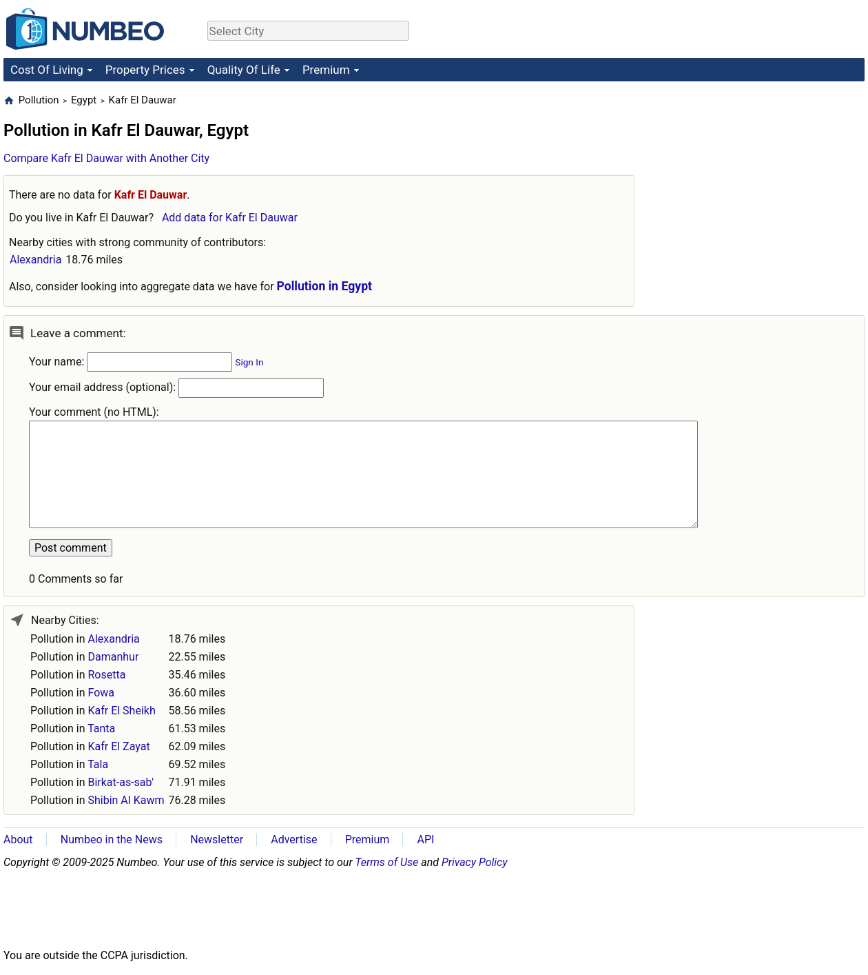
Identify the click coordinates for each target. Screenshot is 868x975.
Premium (326, 70)
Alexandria (35, 259)
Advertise (294, 839)
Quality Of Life (243, 70)
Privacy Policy (475, 862)
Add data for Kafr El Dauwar (230, 217)
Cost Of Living (46, 70)
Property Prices (145, 70)
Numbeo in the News (112, 839)
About (18, 839)
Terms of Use (386, 862)
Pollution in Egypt (324, 286)
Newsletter (216, 839)
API (425, 839)
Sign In (249, 362)
